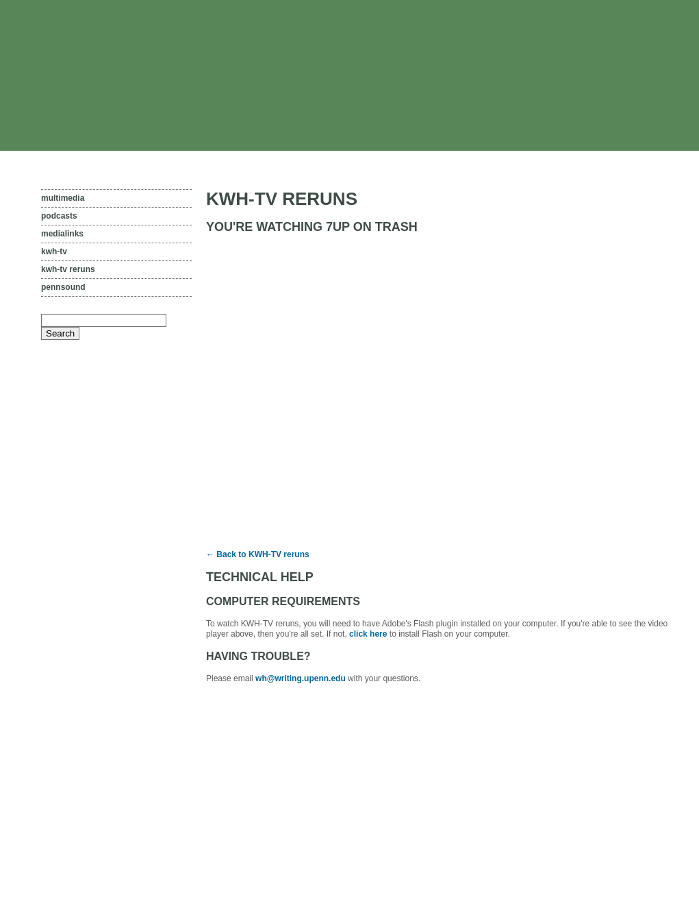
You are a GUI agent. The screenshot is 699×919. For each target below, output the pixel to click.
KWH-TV (54, 251)
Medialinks (62, 233)
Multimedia (62, 198)
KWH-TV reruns (68, 269)
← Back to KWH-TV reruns (257, 554)
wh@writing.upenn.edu (300, 678)
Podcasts (59, 216)
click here (368, 634)
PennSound (63, 287)
